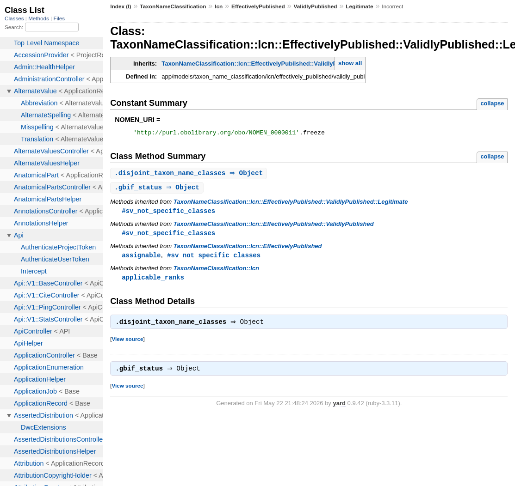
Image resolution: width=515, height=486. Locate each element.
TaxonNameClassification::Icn (216, 271)
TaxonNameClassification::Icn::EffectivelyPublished (248, 249)
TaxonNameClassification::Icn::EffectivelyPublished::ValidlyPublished (274, 226)
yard (339, 409)
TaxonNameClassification (173, 6)
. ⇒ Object (189, 174)
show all (350, 63)
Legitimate (359, 6)
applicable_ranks (153, 281)
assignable (141, 258)
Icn (219, 6)
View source (127, 344)
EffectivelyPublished (258, 6)
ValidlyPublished (315, 6)
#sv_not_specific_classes (168, 213)
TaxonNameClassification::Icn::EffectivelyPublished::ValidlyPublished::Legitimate (278, 63)
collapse (492, 103)
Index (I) (120, 6)
